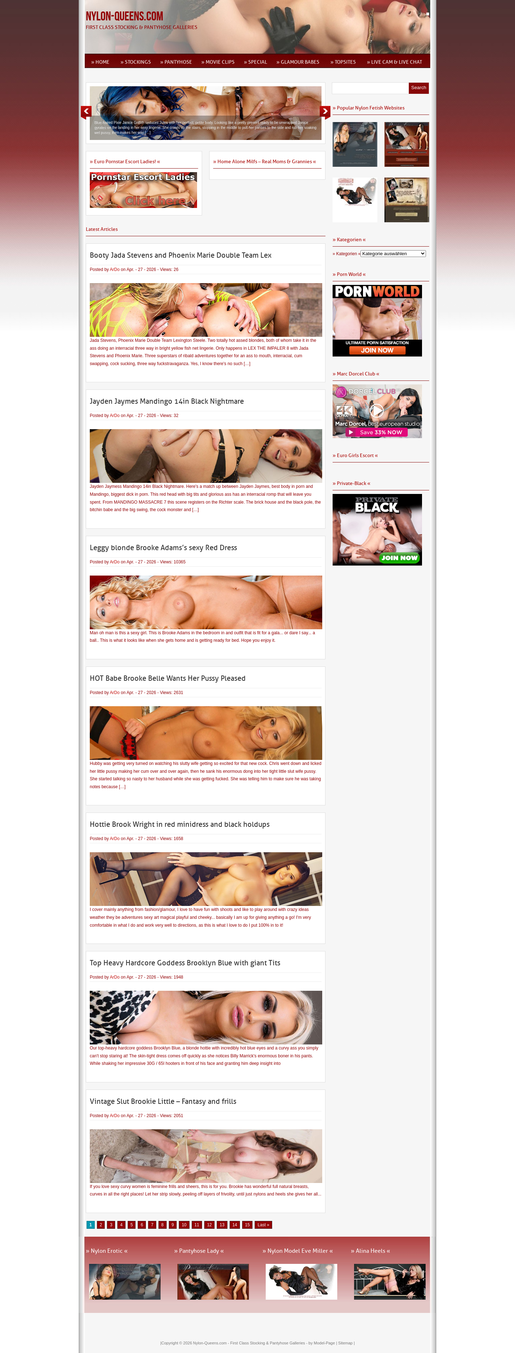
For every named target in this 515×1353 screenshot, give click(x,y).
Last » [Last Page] (263, 1224)
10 (184, 1224)
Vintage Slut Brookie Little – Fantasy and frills (163, 1101)
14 (234, 1224)
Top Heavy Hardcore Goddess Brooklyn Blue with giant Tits (185, 963)
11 (197, 1224)
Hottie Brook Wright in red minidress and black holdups (180, 824)
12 (209, 1224)
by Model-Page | (323, 1343)
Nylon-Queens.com (124, 16)
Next (325, 113)
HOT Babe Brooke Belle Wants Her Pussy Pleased (168, 678)
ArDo (114, 269)
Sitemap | (346, 1343)
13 (222, 1224)
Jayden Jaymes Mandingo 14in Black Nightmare (167, 401)
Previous (86, 113)
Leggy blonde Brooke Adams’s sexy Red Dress (163, 547)
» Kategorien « (346, 253)
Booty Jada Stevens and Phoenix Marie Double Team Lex (180, 255)
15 (247, 1224)
